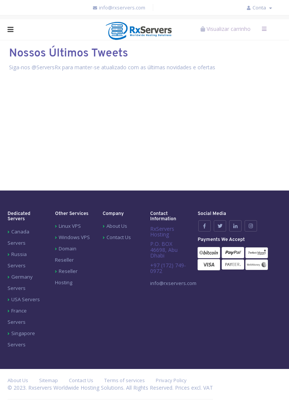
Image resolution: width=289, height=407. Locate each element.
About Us (116, 226)
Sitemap (48, 380)
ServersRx (49, 67)
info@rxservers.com (118, 7)
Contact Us (118, 237)
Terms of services (124, 380)
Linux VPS (70, 226)
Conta (262, 7)
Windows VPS (74, 237)
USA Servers (25, 299)
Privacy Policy (171, 380)
